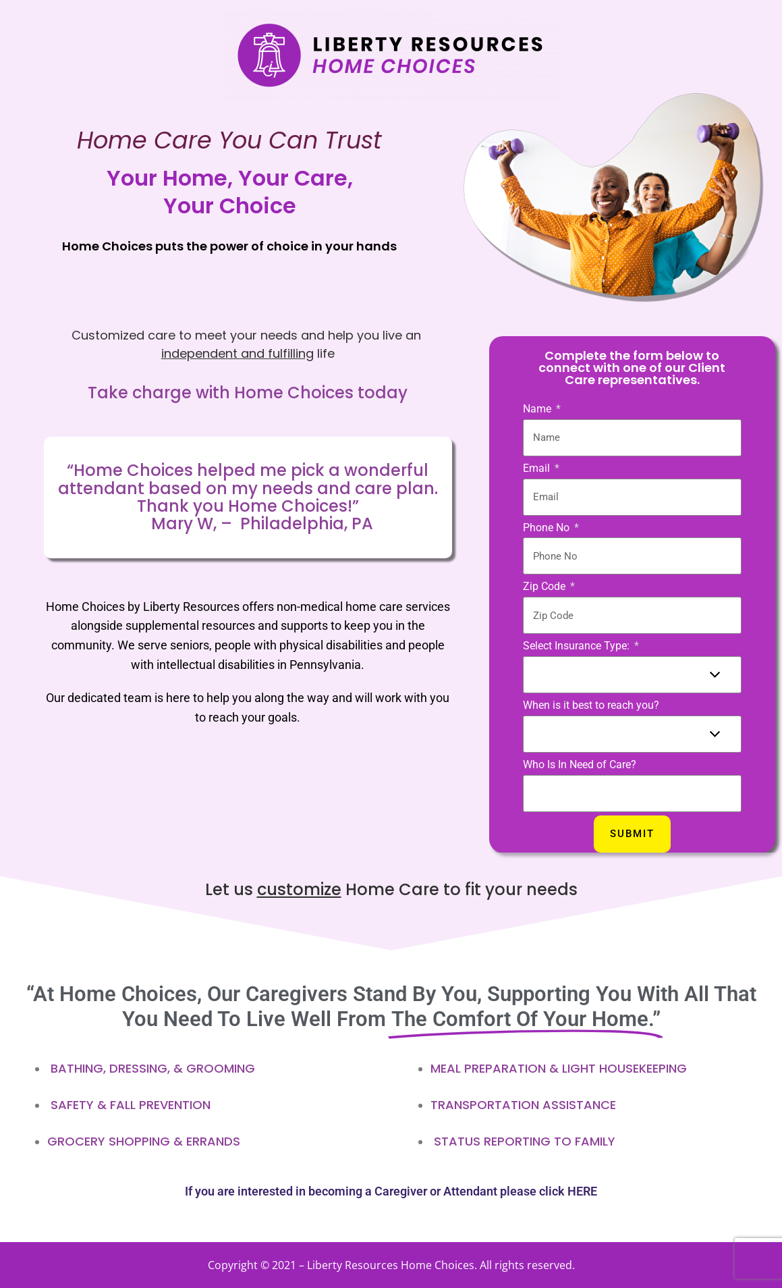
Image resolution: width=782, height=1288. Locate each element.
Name (538, 408)
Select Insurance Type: (577, 645)
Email (538, 468)
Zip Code (545, 586)
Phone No (547, 527)
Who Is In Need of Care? (579, 764)
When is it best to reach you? (591, 705)
